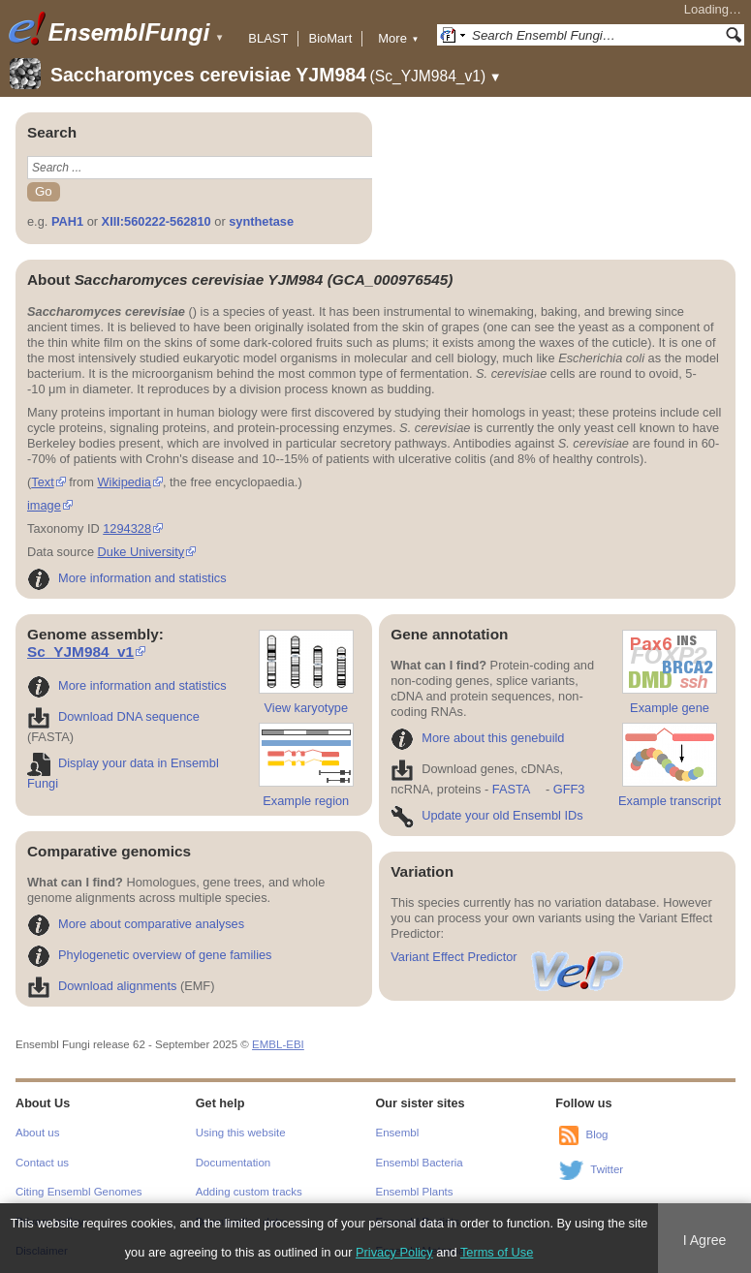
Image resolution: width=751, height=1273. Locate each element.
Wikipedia (123, 482)
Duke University (141, 551)
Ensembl (398, 1132)
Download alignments (101, 985)
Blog (596, 1135)
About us (37, 1132)
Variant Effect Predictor (508, 956)
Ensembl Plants (415, 1191)
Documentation (233, 1162)
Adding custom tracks (249, 1191)
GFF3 (568, 789)
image (44, 505)
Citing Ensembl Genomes (79, 1191)
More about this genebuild (477, 737)
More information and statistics (127, 578)
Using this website (241, 1132)
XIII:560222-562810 (156, 221)
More (398, 38)
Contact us (42, 1162)
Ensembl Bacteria (419, 1162)
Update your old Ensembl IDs (486, 815)
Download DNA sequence (113, 716)
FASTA (511, 789)
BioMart (330, 38)
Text (42, 482)
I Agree (705, 1240)
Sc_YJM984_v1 (80, 651)
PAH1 (67, 221)
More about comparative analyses (135, 923)
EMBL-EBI (278, 1044)
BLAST (268, 38)
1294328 (127, 528)
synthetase (261, 221)
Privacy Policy (394, 1252)
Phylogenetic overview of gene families (149, 954)
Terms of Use (496, 1252)
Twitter (606, 1170)
